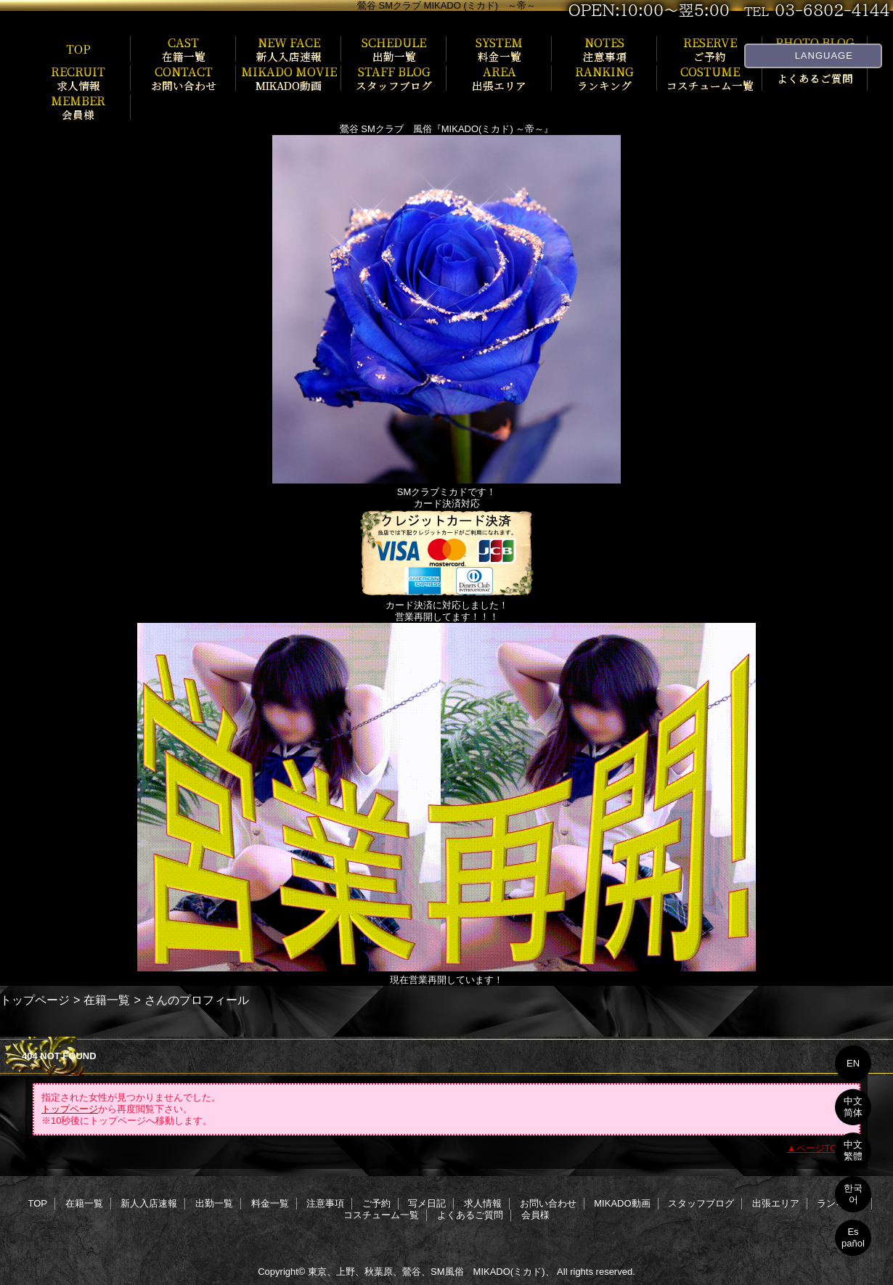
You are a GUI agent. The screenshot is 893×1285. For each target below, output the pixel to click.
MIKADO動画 (622, 1203)
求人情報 (483, 1203)
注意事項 (325, 1203)
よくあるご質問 (470, 1214)
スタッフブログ (701, 1203)
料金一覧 (270, 1203)
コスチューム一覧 (381, 1214)
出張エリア (775, 1203)
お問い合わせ (548, 1203)
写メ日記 (427, 1203)
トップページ (35, 999)
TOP (78, 48)
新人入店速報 (149, 1203)
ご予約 (376, 1203)
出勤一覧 (214, 1203)
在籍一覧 (106, 999)
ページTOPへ (825, 1148)
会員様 (535, 1214)
